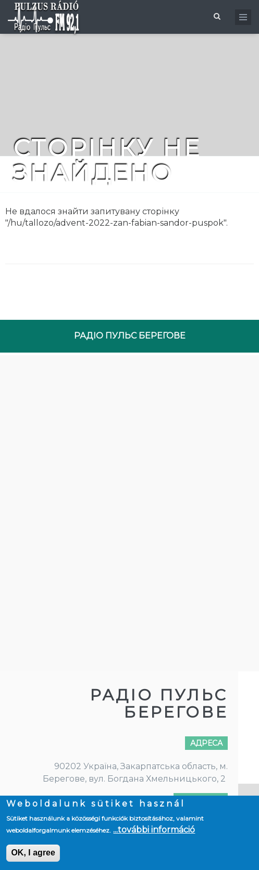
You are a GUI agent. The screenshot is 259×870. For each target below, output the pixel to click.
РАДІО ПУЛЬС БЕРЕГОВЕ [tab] (130, 336)
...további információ (154, 830)
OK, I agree (33, 852)
